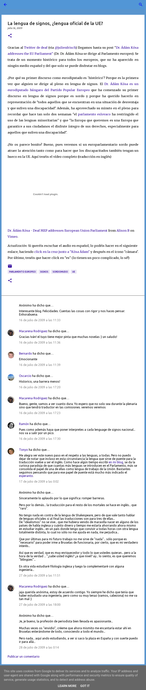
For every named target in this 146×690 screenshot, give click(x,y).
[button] (10, 35)
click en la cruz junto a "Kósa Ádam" (62, 252)
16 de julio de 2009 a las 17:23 (39, 413)
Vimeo (12, 236)
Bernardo (25, 353)
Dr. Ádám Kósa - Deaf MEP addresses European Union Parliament (57, 230)
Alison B (123, 230)
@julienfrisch (65, 47)
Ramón (24, 424)
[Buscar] (16, 4)
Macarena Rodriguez (33, 331)
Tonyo (23, 449)
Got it (85, 686)
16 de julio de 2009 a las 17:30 (39, 438)
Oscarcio (25, 375)
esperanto (26, 475)
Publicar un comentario (24, 656)
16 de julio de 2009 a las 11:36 (39, 342)
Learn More (67, 686)
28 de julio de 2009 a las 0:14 (39, 647)
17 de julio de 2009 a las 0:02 (39, 481)
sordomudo (60, 271)
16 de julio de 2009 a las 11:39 (39, 364)
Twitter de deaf (35, 47)
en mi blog (116, 462)
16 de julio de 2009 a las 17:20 (39, 387)
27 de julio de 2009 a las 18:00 (39, 604)
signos (44, 271)
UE (73, 271)
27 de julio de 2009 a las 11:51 (39, 575)
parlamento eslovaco (95, 114)
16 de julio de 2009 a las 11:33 (39, 320)
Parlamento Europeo (22, 271)
